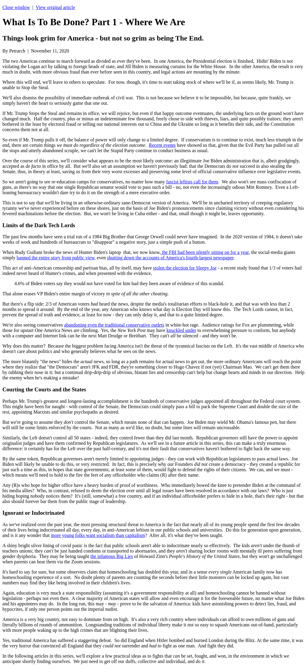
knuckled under (181, 330)
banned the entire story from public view (55, 257)
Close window (16, 7)
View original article (55, 7)
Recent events (162, 145)
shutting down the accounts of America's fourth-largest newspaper (170, 257)
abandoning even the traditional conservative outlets (114, 324)
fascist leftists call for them (192, 181)
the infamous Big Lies (111, 556)
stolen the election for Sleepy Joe (185, 267)
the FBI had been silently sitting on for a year (205, 252)
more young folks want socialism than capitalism (98, 535)
